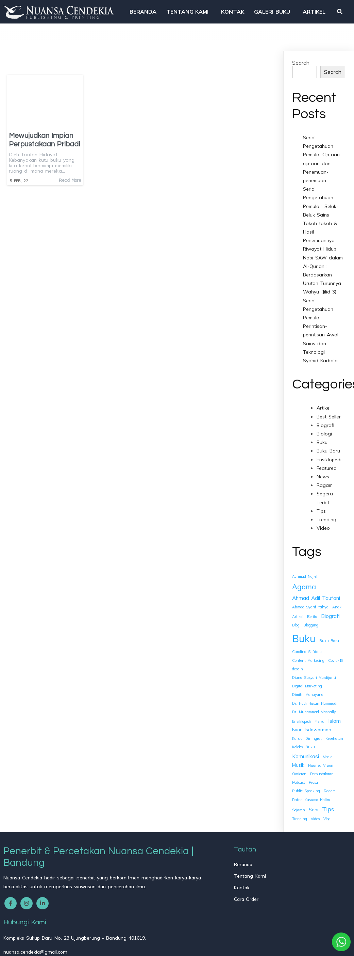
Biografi (325, 423)
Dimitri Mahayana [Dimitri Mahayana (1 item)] (307, 693)
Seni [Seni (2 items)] (313, 808)
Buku (322, 441)
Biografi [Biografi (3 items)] (330, 614)
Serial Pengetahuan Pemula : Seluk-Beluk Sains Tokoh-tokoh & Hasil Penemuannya (320, 213)
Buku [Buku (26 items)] (304, 637)
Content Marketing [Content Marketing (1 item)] (308, 658)
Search (300, 61)
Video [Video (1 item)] (315, 817)
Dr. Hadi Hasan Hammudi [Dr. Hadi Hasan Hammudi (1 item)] (314, 701)
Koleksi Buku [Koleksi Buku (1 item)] (303, 745)
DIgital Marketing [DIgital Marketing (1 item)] (307, 684)
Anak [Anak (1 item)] (336, 605)
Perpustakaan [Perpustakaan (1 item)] (322, 772)
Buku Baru (328, 449)
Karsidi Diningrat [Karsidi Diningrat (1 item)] (307, 737)
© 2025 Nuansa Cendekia (36, 946)
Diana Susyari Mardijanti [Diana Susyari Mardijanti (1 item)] (314, 675)
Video (323, 527)
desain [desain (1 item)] (297, 667)
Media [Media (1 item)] (328, 755)
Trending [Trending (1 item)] (299, 817)
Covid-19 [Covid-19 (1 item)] (335, 658)
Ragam (325, 484)
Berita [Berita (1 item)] (312, 615)
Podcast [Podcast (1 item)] (298, 781)
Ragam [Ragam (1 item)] (330, 789)
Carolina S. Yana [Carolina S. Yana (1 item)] (307, 650)
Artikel (324, 406)
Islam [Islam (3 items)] (334, 719)
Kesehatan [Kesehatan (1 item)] (334, 737)
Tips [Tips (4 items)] (328, 807)
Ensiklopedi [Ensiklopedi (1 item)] (301, 719)
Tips (321, 509)
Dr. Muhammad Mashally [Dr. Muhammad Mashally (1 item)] (314, 710)
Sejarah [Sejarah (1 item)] (298, 808)
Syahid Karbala (320, 359)
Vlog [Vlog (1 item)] (327, 817)
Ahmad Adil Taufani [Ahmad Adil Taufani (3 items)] (316, 596)
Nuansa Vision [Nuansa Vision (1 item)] (320, 763)
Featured (327, 466)
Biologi (324, 432)
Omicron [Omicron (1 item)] (299, 772)
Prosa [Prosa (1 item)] (313, 781)
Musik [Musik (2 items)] (298, 763)
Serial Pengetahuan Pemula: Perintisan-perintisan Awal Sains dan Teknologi (320, 324)
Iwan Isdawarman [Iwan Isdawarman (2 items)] (311, 728)
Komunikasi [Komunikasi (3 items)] (305, 754)
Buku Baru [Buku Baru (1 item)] (329, 639)
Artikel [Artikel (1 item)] (297, 615)
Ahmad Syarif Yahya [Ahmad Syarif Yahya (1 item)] (310, 605)
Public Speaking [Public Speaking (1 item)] (306, 789)
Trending (326, 518)
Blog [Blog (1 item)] (296, 623)
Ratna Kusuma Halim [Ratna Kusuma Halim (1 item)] (311, 798)
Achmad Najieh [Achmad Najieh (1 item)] (305, 574)
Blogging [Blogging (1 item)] (310, 623)
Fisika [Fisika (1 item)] (319, 719)
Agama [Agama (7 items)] (304, 584)
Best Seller (329, 415)
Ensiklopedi (329, 458)
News (323, 475)
